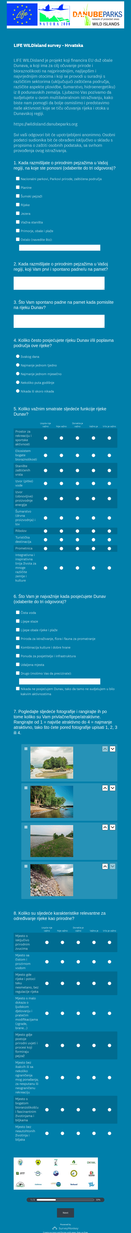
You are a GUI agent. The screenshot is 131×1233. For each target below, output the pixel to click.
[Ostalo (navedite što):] (59, 248)
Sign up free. (82, 1208)
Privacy (58, 1224)
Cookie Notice (70, 1224)
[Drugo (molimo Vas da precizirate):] (59, 666)
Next (65, 1188)
